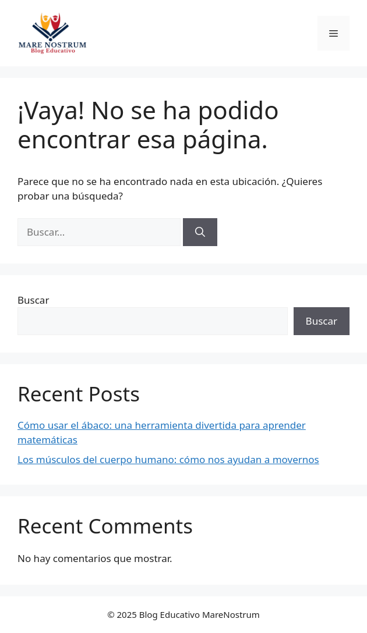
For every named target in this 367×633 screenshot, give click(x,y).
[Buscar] (200, 232)
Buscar (33, 300)
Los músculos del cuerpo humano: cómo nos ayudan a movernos (168, 459)
